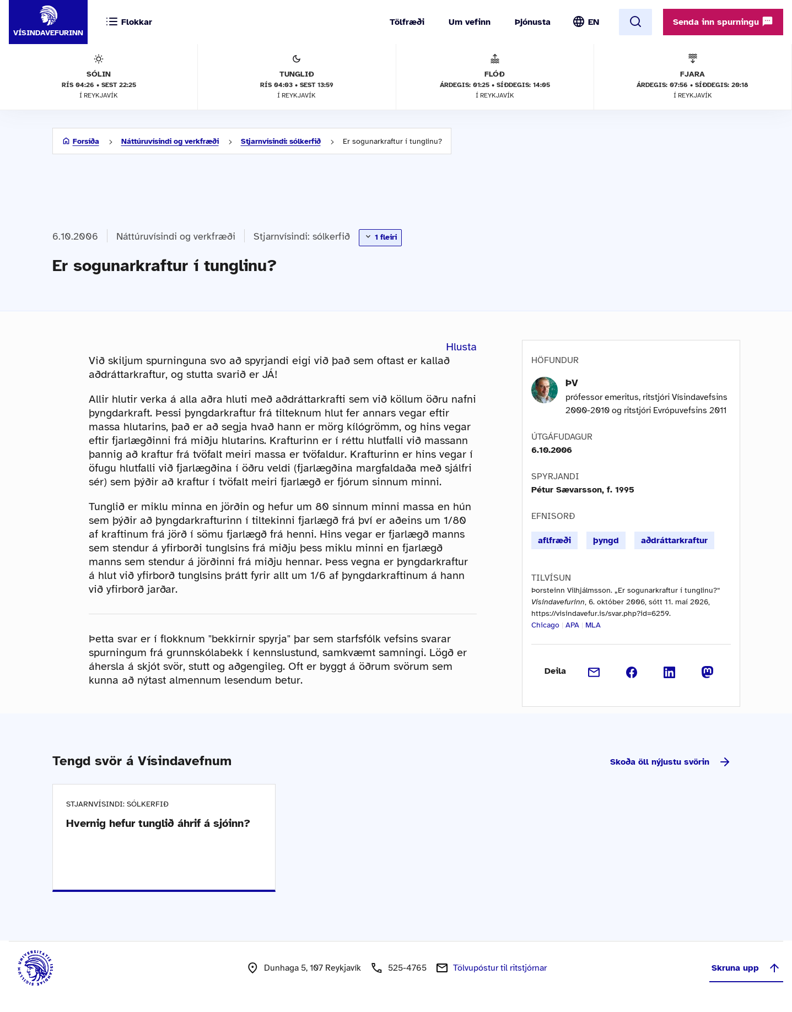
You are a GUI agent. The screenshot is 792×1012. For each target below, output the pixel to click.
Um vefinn (470, 22)
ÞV (571, 383)
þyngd (606, 540)
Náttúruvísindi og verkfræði (170, 141)
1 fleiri (380, 237)
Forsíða (86, 141)
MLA (593, 625)
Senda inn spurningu (723, 21)
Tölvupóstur (500, 967)
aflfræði (554, 540)
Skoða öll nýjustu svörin (670, 762)
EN (593, 22)
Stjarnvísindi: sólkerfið (281, 141)
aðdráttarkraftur (674, 540)
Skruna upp (746, 968)
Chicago (545, 625)
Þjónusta (533, 22)
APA (572, 625)
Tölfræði (407, 22)
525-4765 (407, 967)
